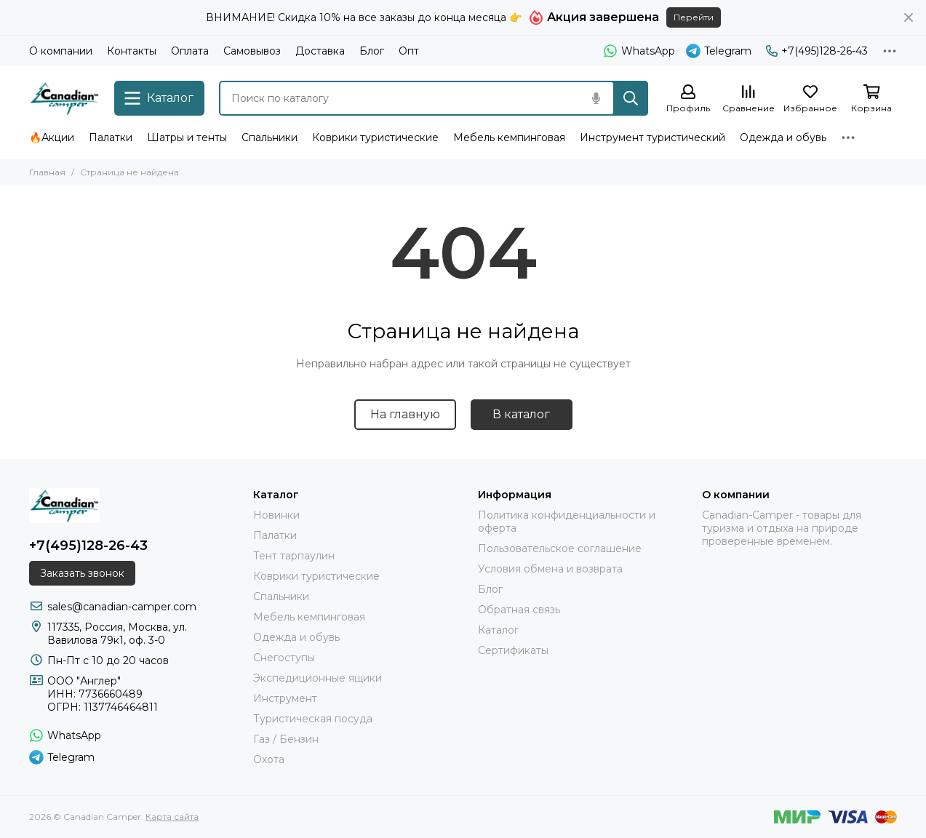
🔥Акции (51, 137)
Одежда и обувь (783, 137)
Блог (371, 50)
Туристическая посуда (312, 718)
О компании (60, 50)
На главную (405, 414)
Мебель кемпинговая (509, 137)
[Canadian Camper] (64, 98)
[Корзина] (871, 99)
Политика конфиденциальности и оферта (566, 521)
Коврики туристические (375, 137)
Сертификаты (513, 650)
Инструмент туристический (652, 137)
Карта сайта (172, 816)
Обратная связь (519, 609)
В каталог (521, 414)
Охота (268, 759)
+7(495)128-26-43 (817, 50)
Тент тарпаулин (294, 555)
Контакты (131, 50)
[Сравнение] (748, 99)
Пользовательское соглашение (560, 548)
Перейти (694, 17)
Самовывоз (252, 50)
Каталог (498, 630)
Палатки (110, 137)
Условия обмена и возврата (550, 568)
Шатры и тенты (187, 137)
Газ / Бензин (286, 739)
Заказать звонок (82, 573)
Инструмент (285, 698)
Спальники (270, 137)
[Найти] (630, 98)
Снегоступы (284, 657)
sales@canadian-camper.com (121, 606)
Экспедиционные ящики (317, 678)
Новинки (276, 515)
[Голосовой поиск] (595, 98)
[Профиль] (688, 99)
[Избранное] (810, 99)
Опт (409, 50)
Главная (47, 172)
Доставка (320, 50)
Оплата (190, 50)
